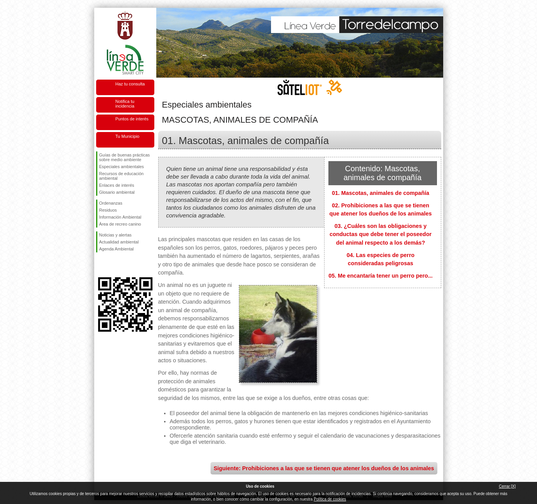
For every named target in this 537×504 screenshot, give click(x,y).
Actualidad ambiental (119, 242)
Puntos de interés (132, 118)
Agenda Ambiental (116, 249)
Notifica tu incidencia (125, 103)
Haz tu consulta (130, 84)
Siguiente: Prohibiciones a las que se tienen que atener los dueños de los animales (324, 468)
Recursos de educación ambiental (121, 176)
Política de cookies (330, 499)
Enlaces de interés (117, 185)
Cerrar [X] (507, 486)
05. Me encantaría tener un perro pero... (380, 276)
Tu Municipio (128, 136)
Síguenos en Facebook (100, 264)
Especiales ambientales (121, 166)
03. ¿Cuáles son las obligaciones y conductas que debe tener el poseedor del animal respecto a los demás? (381, 234)
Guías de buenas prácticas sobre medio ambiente (124, 157)
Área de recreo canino (120, 224)
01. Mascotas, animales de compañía (380, 193)
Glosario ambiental (117, 192)
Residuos (108, 210)
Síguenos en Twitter (113, 264)
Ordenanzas (111, 203)
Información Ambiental (120, 217)
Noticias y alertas (115, 235)
